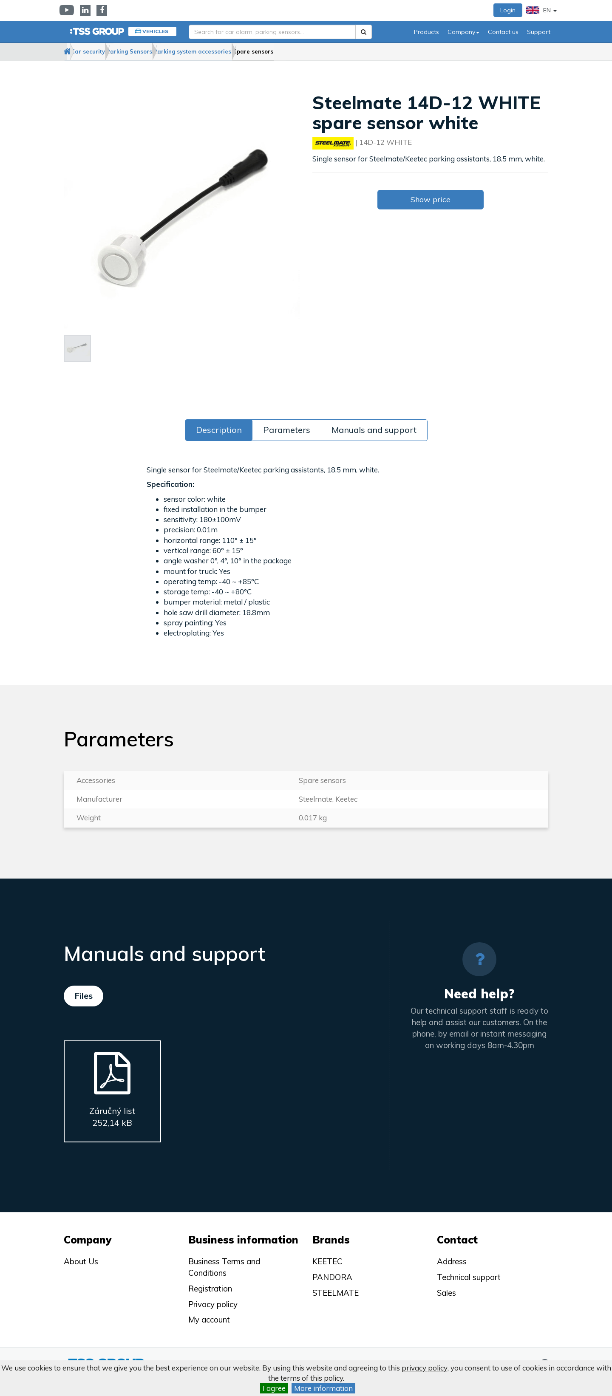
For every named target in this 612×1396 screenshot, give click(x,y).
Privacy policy (213, 1304)
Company (463, 32)
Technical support (469, 1277)
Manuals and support (374, 429)
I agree (274, 1388)
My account (209, 1319)
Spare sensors (325, 51)
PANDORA (332, 1277)
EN (541, 10)
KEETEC (327, 1261)
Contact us (503, 32)
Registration (210, 1288)
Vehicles (155, 31)
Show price (430, 199)
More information (323, 1388)
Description (219, 429)
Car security (113, 51)
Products (426, 32)
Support (538, 32)
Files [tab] (83, 995)
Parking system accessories (249, 51)
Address (452, 1261)
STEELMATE (335, 1293)
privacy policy (425, 1367)
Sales (446, 1293)
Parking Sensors (170, 51)
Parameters (286, 429)
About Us (81, 1261)
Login (508, 10)
